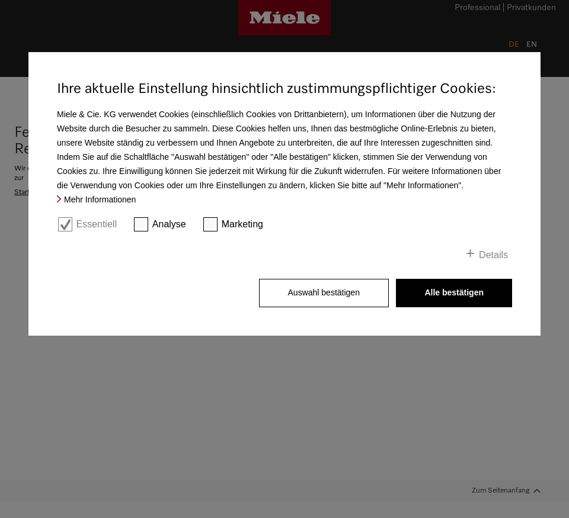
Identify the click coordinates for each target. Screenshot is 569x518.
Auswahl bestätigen (324, 292)
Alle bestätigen (454, 292)
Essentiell (96, 224)
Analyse (169, 224)
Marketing (242, 224)
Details (493, 255)
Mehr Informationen (100, 199)
